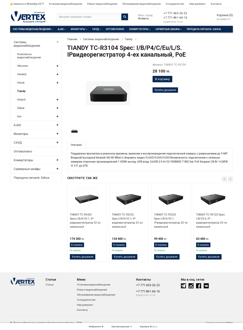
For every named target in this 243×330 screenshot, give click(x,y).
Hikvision (22, 65)
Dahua (20, 108)
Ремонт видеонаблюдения (102, 4)
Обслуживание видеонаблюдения (141, 4)
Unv (19, 116)
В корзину (163, 79)
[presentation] (224, 178)
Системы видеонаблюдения (32, 29)
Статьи (49, 285)
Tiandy (21, 91)
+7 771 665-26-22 (175, 13)
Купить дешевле (165, 90)
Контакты (216, 4)
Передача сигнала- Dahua (204, 29)
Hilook (21, 82)
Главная (72, 39)
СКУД (95, 29)
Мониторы (78, 29)
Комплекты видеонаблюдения (29, 56)
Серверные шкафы (167, 29)
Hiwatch (21, 74)
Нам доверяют (197, 4)
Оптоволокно (115, 29)
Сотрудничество (175, 4)
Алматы (143, 18)
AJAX (61, 29)
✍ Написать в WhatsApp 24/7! (27, 4)
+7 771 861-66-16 (175, 17)
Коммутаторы (138, 29)
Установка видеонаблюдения (65, 4)
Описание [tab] (77, 145)
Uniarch (21, 99)
